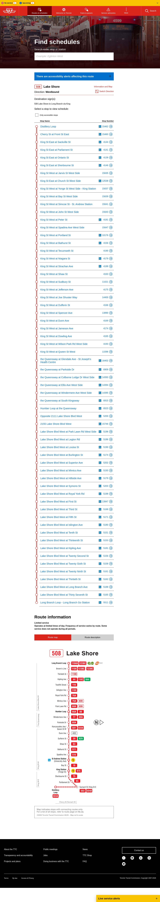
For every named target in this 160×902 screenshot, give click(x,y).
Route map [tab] (53, 637)
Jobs (45, 855)
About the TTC (10, 849)
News (85, 849)
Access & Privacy (27, 878)
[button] (80, 3)
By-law (14, 878)
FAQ (85, 861)
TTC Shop (87, 855)
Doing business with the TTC (56, 861)
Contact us (139, 850)
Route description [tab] (92, 637)
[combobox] (74, 56)
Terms (6, 878)
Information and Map (103, 87)
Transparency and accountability (18, 855)
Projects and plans (12, 861)
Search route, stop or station (50, 49)
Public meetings (50, 849)
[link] (74, 76)
